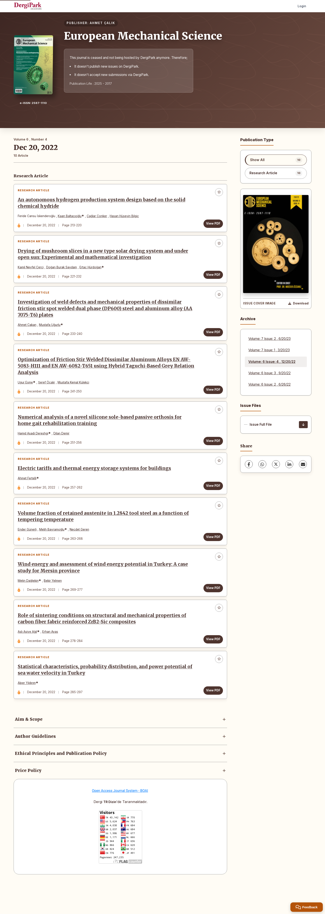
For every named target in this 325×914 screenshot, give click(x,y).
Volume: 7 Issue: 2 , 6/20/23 (269, 339)
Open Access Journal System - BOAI (120, 821)
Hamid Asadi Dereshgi (34, 447)
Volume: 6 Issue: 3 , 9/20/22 (269, 373)
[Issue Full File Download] (303, 424)
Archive (248, 318)
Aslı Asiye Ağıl (29, 658)
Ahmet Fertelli (28, 495)
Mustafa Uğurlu (51, 332)
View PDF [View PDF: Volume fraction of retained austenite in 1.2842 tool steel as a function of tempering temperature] (212, 557)
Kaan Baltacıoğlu (71, 217)
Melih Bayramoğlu (53, 549)
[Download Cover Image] (298, 303)
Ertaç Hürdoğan (92, 272)
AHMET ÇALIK (102, 23)
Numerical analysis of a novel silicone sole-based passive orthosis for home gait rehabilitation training (101, 434)
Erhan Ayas (52, 658)
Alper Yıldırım (28, 712)
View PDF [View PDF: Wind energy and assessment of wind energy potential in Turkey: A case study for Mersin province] (212, 611)
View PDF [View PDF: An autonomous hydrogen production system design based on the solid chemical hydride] (212, 225)
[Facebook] (249, 464)
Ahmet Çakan (28, 332)
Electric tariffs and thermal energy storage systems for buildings (96, 485)
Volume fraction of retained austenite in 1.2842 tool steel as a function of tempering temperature (104, 536)
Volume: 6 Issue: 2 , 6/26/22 (269, 384)
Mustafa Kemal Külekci (75, 393)
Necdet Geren (81, 549)
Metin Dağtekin (29, 604)
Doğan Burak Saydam (63, 272)
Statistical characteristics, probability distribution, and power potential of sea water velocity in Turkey (103, 699)
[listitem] (276, 160)
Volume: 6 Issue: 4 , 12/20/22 (271, 362)
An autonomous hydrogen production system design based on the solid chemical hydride (103, 205)
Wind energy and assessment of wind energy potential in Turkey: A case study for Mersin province (104, 591)
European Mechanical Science (143, 35)
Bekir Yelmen (54, 604)
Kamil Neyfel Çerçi (32, 272)
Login (302, 6)
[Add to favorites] (217, 194)
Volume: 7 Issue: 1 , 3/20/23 (269, 350)
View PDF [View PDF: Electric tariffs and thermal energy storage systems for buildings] (212, 502)
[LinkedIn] (289, 464)
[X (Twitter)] (276, 464)
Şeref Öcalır (48, 393)
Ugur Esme (26, 393)
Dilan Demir (63, 447)
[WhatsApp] (262, 464)
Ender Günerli (28, 549)
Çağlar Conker (98, 217)
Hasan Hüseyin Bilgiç (125, 217)
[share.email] (303, 464)
